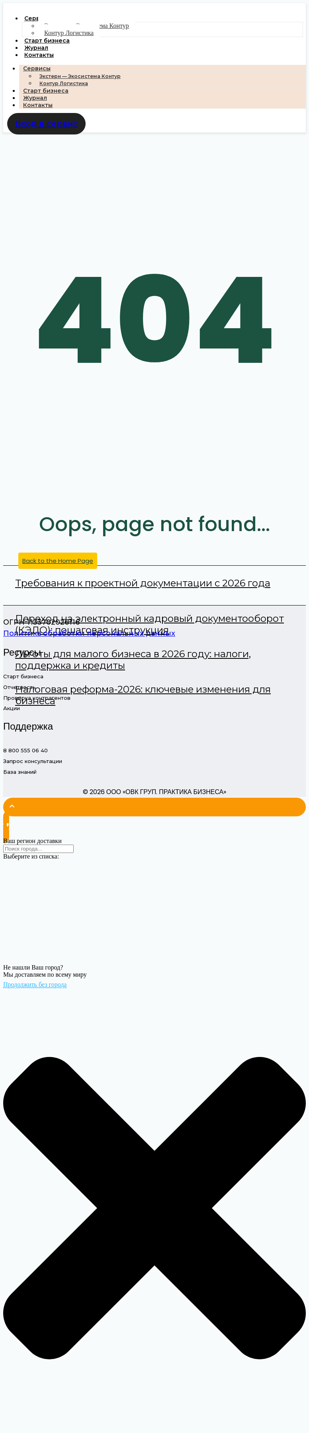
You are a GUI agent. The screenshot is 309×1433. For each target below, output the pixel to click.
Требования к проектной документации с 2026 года (142, 583)
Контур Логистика (69, 32)
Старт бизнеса (47, 40)
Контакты (39, 54)
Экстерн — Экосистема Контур (80, 76)
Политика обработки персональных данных (89, 633)
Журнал (36, 47)
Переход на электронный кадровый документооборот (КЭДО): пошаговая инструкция (149, 624)
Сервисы (37, 68)
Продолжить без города (34, 984)
